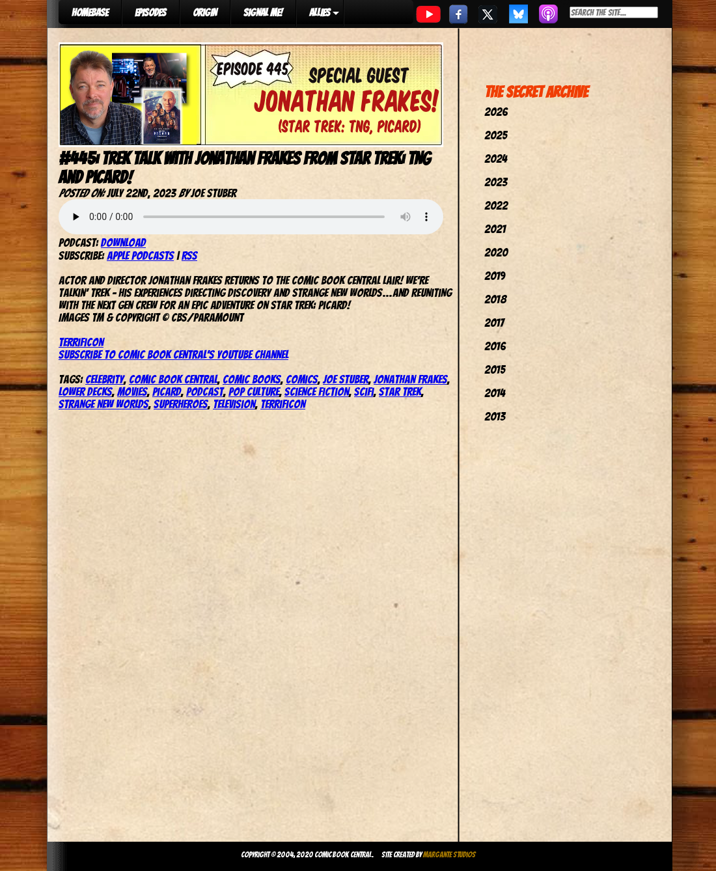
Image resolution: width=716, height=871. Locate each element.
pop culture (253, 391)
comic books (252, 379)
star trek (400, 391)
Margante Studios (449, 854)
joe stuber (345, 379)
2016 (495, 346)
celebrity (104, 379)
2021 (495, 229)
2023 (495, 182)
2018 (495, 299)
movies (132, 391)
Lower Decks (85, 391)
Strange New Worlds (103, 404)
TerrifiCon (81, 342)
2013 (494, 416)
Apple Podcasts (140, 255)
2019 (494, 276)
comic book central (173, 379)
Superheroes (181, 404)
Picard (166, 391)
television (234, 404)
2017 (494, 322)
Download (123, 242)
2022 (496, 205)
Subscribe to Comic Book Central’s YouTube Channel (173, 354)
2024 (495, 158)
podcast (204, 391)
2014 (494, 393)
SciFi (364, 391)
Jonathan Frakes (410, 379)
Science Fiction (316, 391)
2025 (495, 135)
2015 (494, 369)
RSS (189, 255)
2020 (496, 252)
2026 (496, 111)
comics (302, 379)
